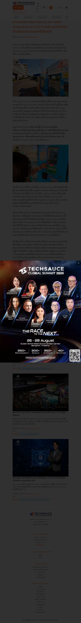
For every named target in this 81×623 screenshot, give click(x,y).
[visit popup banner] (40, 311)
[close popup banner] (78, 262)
